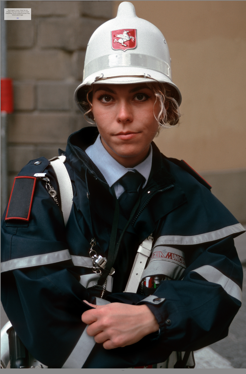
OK (18, 18)
